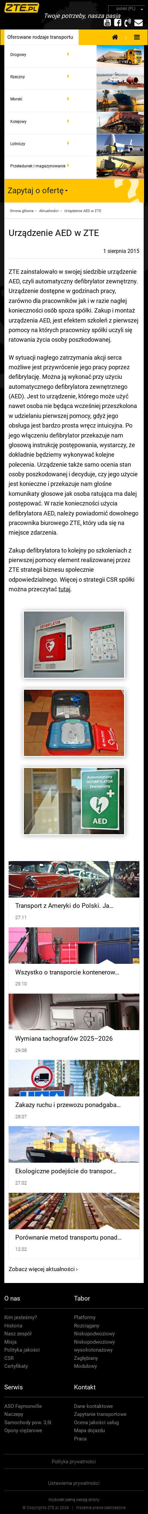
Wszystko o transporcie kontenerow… (67, 972)
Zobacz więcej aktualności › (43, 1269)
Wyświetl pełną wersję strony (74, 1499)
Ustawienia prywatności (74, 1483)
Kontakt (85, 1387)
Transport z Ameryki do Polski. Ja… (64, 906)
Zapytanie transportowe (100, 1414)
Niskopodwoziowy (94, 1334)
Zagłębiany (86, 1358)
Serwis (13, 1387)
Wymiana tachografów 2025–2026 (64, 1038)
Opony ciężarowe (23, 1430)
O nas (12, 1298)
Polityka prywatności (74, 1462)
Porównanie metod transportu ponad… (68, 1237)
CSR (9, 1358)
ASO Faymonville (23, 1406)
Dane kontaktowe (93, 1406)
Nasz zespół (18, 1334)
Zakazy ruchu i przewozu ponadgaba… (68, 1105)
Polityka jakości (22, 1350)
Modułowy (85, 1366)
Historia (13, 1326)
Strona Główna (115, 37)
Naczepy (13, 1414)
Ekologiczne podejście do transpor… (65, 1171)
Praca (80, 1439)
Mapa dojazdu (89, 1430)
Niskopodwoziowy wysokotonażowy (94, 1346)
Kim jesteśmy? (20, 1317)
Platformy (85, 1317)
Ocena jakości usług (96, 1423)
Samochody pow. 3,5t (27, 1423)
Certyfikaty (16, 1366)
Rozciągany (86, 1326)
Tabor (82, 1298)
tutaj (64, 589)
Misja (10, 1342)
